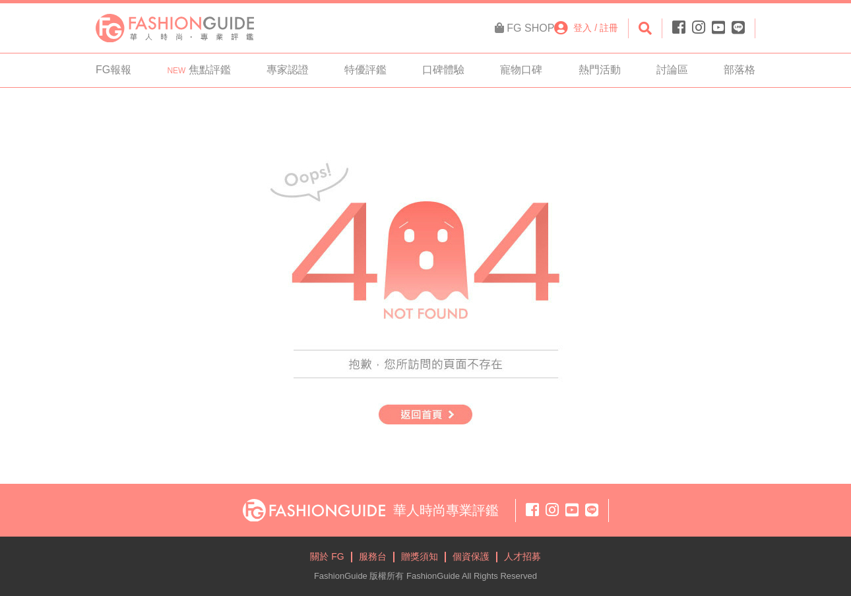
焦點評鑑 (198, 69)
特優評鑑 (365, 69)
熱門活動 (600, 69)
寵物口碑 (521, 69)
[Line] (736, 28)
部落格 (739, 69)
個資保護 (471, 556)
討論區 (672, 69)
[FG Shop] (524, 28)
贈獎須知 (419, 556)
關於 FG (327, 556)
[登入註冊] (586, 28)
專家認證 (288, 69)
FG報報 (113, 69)
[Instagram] (699, 28)
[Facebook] (680, 28)
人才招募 (522, 556)
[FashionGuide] (175, 27)
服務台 (373, 556)
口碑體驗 (443, 69)
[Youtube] (718, 28)
